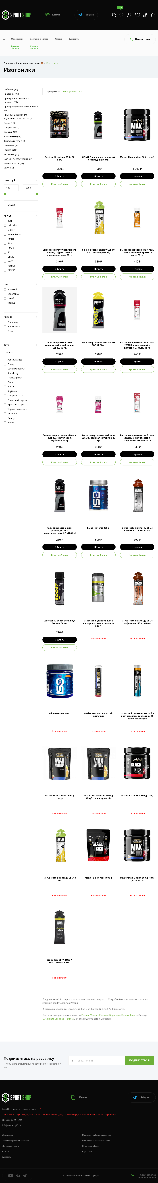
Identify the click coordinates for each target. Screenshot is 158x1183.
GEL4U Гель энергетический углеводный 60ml (98, 158)
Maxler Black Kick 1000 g (98, 877)
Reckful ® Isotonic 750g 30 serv (59, 158)
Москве (94, 1015)
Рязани (85, 1015)
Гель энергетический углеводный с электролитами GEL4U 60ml (60, 530)
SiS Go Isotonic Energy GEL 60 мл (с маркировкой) (98, 251)
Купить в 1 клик (59, 184)
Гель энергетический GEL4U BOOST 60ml (98, 344)
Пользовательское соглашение (96, 1141)
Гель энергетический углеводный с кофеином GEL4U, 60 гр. (59, 345)
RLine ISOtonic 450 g (98, 527)
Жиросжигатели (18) (14, 140)
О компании (17, 39)
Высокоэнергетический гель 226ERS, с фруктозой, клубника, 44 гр (60, 438)
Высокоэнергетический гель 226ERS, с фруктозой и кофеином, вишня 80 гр (137, 438)
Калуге (133, 1015)
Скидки (34, 46)
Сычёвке (59, 1018)
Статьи (58, 39)
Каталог (52, 15)
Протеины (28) (11, 93)
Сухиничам (48, 1018)
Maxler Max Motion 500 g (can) (137, 157)
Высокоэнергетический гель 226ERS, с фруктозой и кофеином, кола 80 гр (60, 252)
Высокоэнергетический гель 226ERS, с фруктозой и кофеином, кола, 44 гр (137, 345)
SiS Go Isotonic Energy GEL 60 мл (60, 879)
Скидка (9, 205)
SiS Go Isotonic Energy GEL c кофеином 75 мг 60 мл (137, 529)
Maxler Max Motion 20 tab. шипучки (98, 714)
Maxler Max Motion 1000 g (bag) (59, 797)
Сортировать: (53, 91)
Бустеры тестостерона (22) (18, 158)
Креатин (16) (10, 131)
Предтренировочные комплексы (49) (21, 108)
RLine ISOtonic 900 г (60, 713)
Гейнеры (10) (10, 149)
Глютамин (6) (11, 145)
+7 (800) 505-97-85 (147, 1175)
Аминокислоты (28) (14, 163)
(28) (12, 136)
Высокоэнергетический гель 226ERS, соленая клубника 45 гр (98, 438)
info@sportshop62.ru (11, 1125)
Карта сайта (87, 1151)
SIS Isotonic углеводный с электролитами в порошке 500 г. (98, 623)
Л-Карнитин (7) (11, 127)
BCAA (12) (9, 167)
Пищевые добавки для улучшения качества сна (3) (18, 116)
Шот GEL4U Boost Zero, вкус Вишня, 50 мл (59, 622)
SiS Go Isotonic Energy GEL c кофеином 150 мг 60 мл (137, 622)
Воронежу (114, 1015)
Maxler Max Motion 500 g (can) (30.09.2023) (137, 879)
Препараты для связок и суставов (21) (16, 100)
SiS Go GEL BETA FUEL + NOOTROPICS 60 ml (59, 961)
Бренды (15, 46)
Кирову (125, 1015)
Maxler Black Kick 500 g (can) (137, 795)
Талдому (69, 1018)
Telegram (86, 15)
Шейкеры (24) (11, 89)
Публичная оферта (90, 1146)
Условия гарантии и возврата (15, 1141)
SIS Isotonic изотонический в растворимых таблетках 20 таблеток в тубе (137, 716)
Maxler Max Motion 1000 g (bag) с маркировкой (98, 797)
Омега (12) (9, 123)
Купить (59, 176)
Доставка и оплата (39, 39)
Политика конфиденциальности (96, 1135)
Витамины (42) (11, 154)
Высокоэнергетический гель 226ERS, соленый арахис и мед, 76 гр (137, 252)
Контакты (74, 39)
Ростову (103, 1015)
